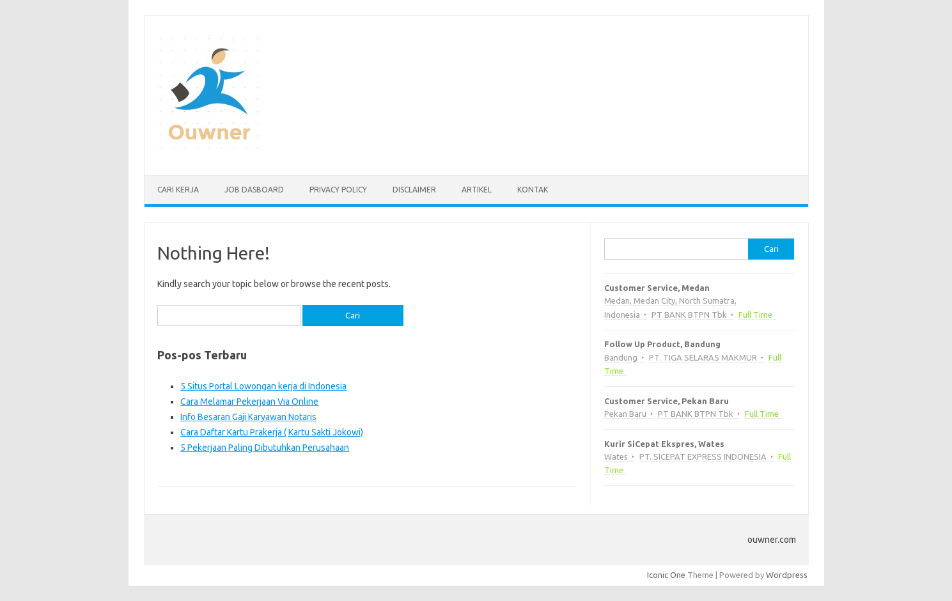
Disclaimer (414, 189)
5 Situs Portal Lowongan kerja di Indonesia (263, 386)
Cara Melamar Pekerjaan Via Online (249, 401)
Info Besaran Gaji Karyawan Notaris (248, 417)
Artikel (477, 189)
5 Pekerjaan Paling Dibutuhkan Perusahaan (264, 447)
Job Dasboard (254, 189)
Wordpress (787, 574)
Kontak (532, 189)
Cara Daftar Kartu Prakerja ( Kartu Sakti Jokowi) (271, 432)
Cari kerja (178, 189)
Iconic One (666, 574)
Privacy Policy (338, 189)
